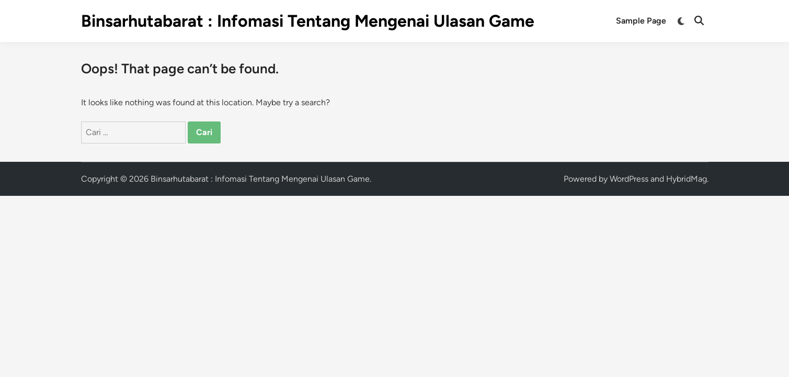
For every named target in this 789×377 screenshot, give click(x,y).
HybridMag (686, 179)
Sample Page (641, 21)
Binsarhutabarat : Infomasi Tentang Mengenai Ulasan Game (307, 21)
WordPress (629, 179)
